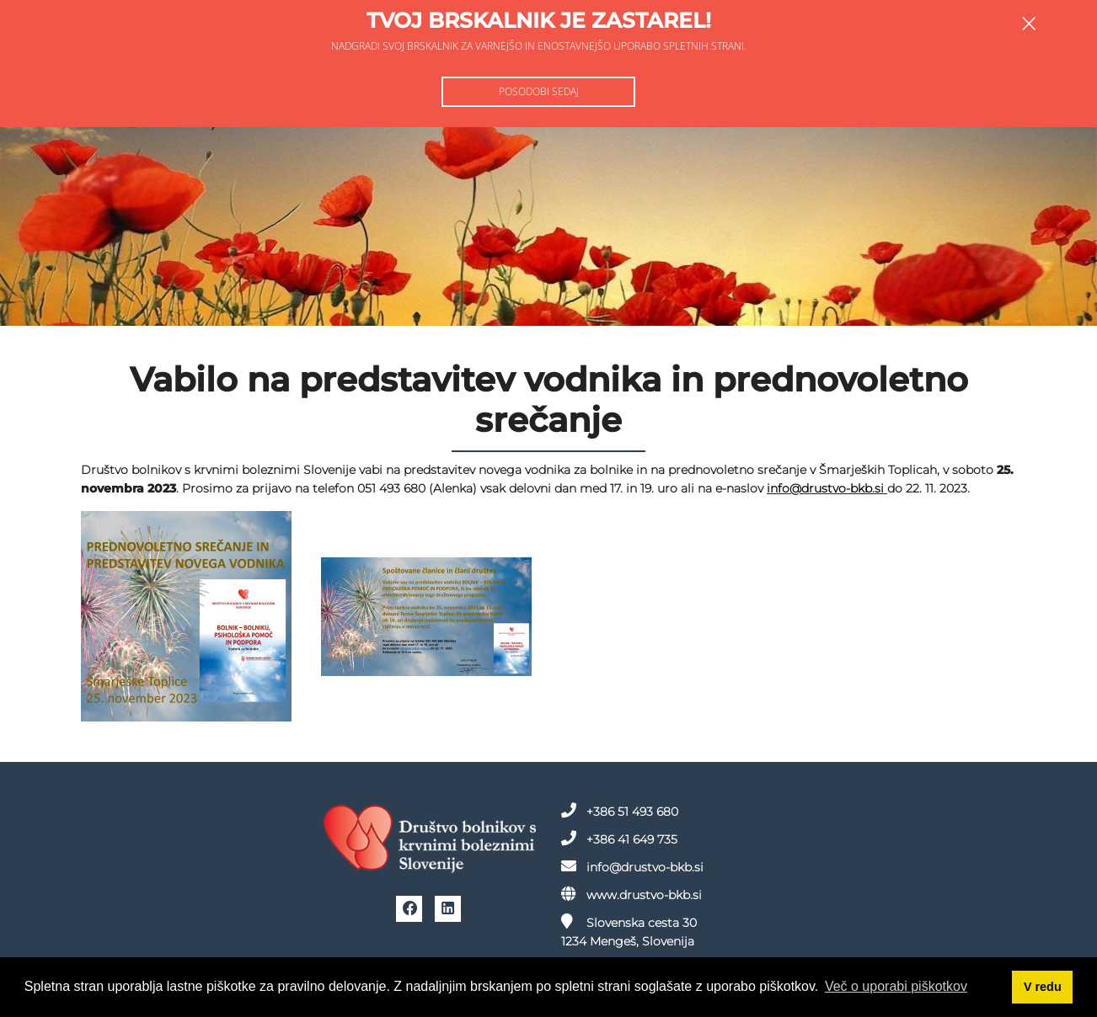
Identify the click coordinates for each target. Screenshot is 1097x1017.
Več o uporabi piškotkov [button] (896, 986)
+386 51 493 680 (619, 810)
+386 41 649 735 (619, 838)
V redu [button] (1043, 986)
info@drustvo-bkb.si (827, 488)
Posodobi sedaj (539, 91)
